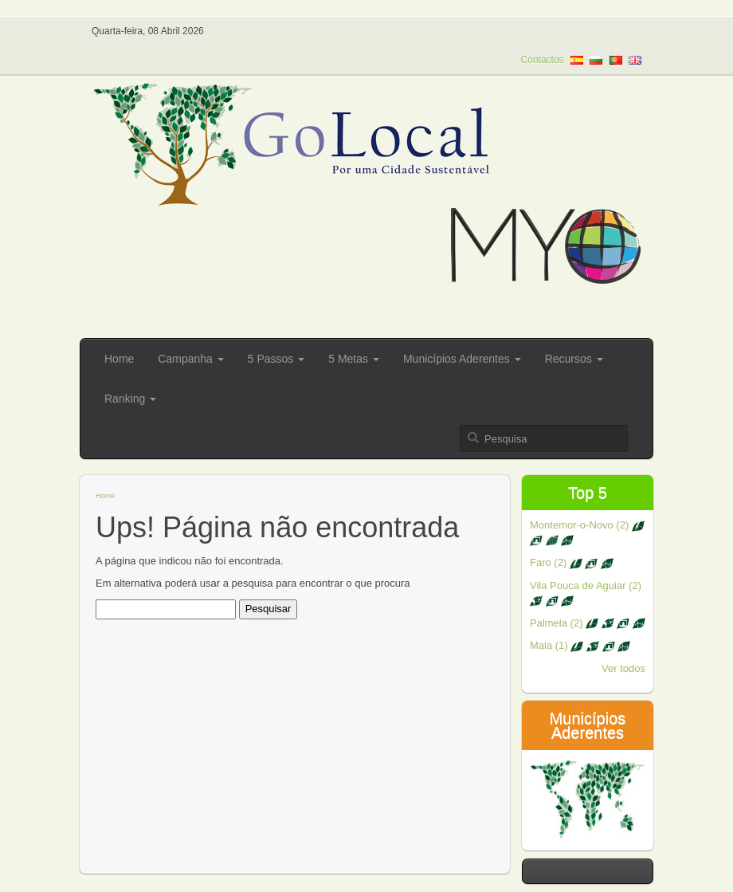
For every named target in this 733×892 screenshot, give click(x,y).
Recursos (574, 358)
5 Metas (353, 358)
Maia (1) (580, 645)
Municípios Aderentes (462, 358)
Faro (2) (571, 562)
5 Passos (276, 358)
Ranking (130, 398)
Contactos (542, 59)
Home (119, 358)
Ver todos (623, 668)
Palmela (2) (587, 623)
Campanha (190, 358)
